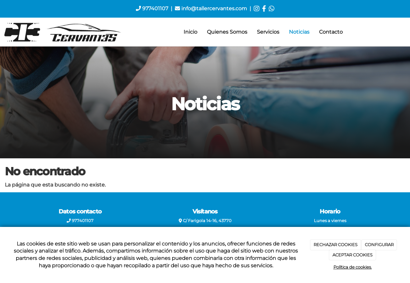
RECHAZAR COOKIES (335, 244)
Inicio (190, 32)
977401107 (152, 8)
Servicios (268, 32)
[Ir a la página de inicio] (63, 32)
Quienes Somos (227, 32)
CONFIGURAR (379, 244)
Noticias (299, 32)
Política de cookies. (352, 267)
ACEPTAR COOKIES (352, 254)
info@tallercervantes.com (211, 8)
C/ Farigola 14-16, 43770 (205, 220)
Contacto (331, 32)
